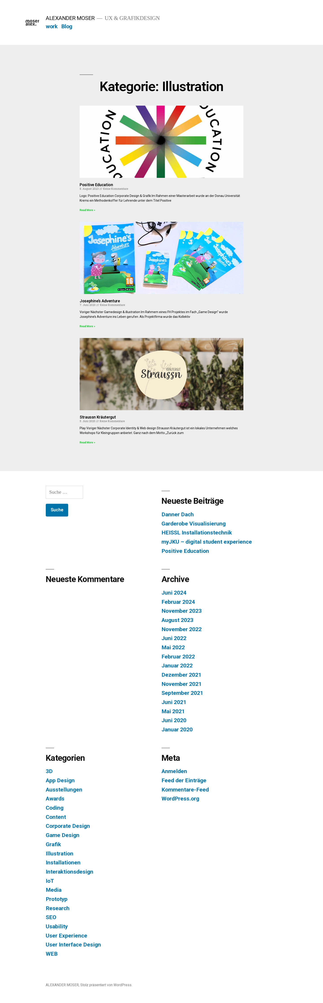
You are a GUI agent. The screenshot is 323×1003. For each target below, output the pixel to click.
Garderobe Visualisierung (194, 523)
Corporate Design (68, 826)
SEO (51, 917)
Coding (54, 808)
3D (49, 771)
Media (53, 890)
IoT (50, 881)
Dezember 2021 (181, 675)
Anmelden (174, 771)
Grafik (53, 844)
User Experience (66, 935)
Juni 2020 (174, 720)
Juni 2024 (174, 592)
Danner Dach (178, 514)
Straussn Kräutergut (98, 417)
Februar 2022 (178, 656)
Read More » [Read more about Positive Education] (87, 210)
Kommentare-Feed (185, 789)
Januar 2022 (177, 665)
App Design (60, 780)
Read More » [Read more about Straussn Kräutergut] (87, 442)
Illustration (59, 853)
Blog (66, 26)
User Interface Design (73, 944)
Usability (57, 926)
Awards (55, 798)
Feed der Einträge (184, 780)
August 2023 (177, 620)
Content (56, 817)
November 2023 (182, 611)
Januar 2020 (177, 729)
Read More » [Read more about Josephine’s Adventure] (87, 326)
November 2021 (182, 684)
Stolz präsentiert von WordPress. (106, 985)
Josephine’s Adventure (100, 301)
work (51, 26)
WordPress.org (180, 798)
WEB (52, 954)
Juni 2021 (174, 702)
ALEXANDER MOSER (70, 18)
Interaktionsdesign (69, 871)
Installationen (63, 862)
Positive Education (96, 184)
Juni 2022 (174, 638)
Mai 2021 (173, 711)
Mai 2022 (173, 647)
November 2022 (182, 629)
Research (58, 908)
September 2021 (182, 693)
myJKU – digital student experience (207, 542)
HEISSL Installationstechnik (197, 532)
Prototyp (57, 899)
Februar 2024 (178, 602)
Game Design (62, 835)
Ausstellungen (64, 789)
